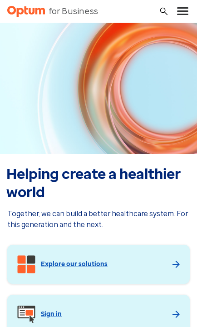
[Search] (164, 11)
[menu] (183, 11)
